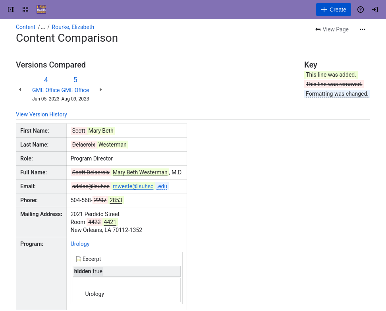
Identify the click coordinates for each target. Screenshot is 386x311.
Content (25, 27)
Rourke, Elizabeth (73, 27)
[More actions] (362, 29)
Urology (80, 244)
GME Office (46, 90)
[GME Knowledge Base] (41, 9)
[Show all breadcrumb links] (43, 27)
